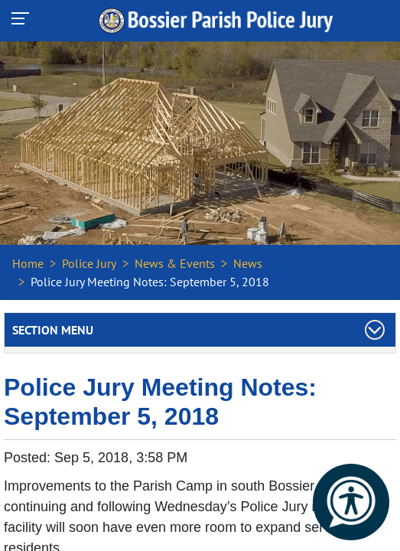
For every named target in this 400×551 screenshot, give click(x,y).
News (247, 263)
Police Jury (89, 263)
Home (28, 263)
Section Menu (52, 329)
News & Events (175, 263)
